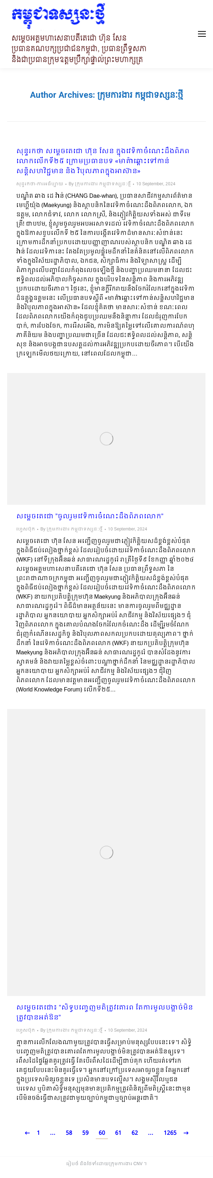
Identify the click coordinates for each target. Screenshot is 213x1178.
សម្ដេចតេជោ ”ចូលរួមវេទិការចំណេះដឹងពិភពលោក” (89, 517)
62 (135, 1133)
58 (69, 1133)
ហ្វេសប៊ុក (25, 529)
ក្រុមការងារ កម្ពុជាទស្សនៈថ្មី (140, 95)
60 (102, 1133)
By (100, 184)
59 (85, 1133)
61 (118, 1133)
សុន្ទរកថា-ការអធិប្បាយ (39, 184)
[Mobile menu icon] (202, 34)
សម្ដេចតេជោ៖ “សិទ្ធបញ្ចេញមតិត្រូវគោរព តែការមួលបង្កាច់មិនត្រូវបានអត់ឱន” (104, 1013)
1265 (170, 1133)
